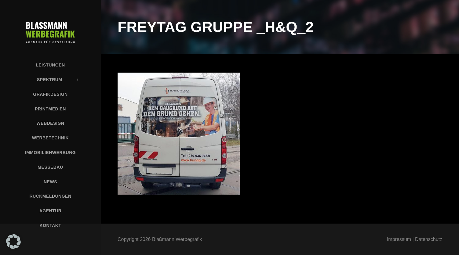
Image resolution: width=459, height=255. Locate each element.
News (50, 181)
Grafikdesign (50, 94)
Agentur (50, 210)
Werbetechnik (50, 137)
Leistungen (50, 65)
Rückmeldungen (50, 196)
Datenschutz (428, 239)
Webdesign (50, 123)
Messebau (50, 167)
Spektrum (49, 79)
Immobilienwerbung (50, 152)
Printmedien (50, 108)
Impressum (399, 239)
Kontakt (50, 225)
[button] (13, 241)
